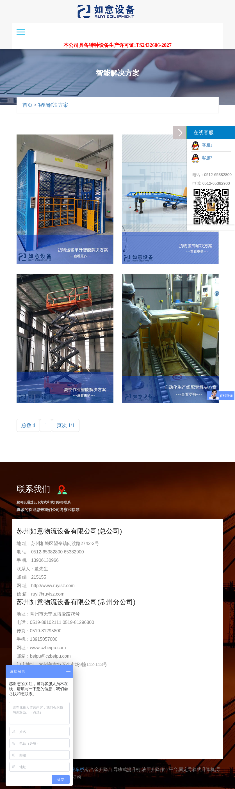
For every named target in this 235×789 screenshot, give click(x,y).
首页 (27, 105)
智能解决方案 (53, 105)
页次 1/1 (66, 425)
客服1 (201, 145)
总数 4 (28, 425)
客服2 (201, 158)
